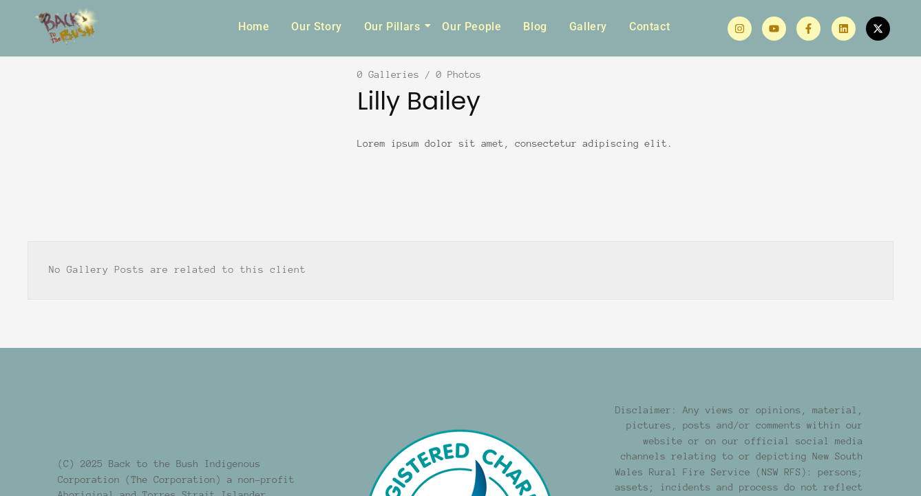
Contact (649, 26)
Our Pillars (394, 26)
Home (253, 26)
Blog (535, 26)
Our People (471, 26)
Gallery (588, 26)
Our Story (316, 26)
